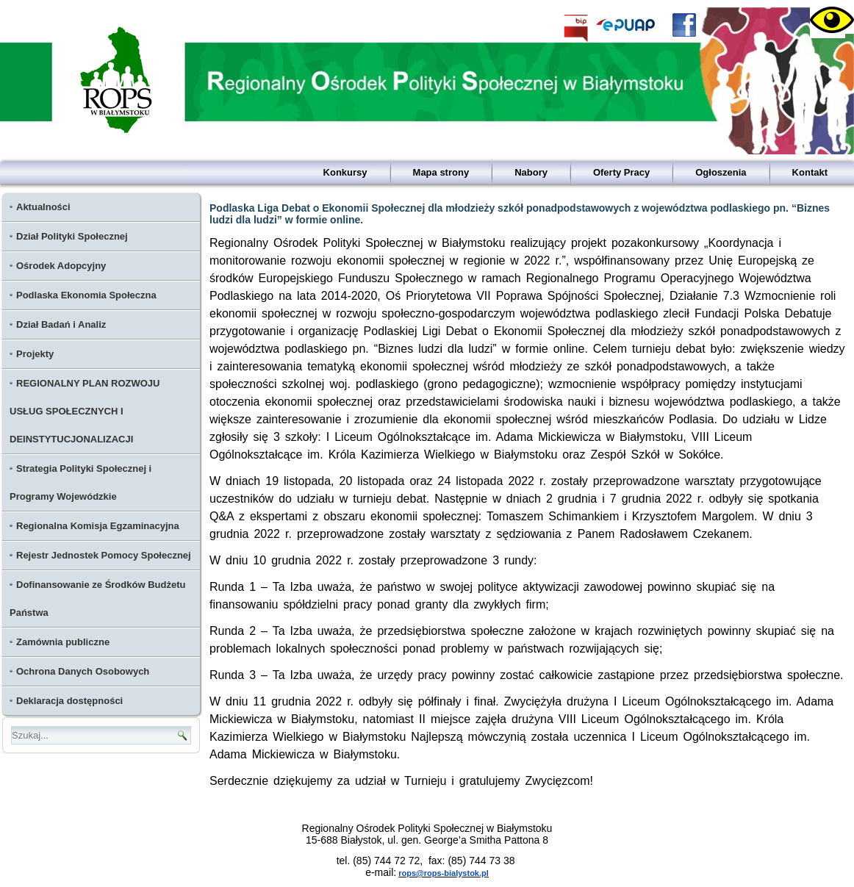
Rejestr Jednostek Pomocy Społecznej (103, 555)
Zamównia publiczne (63, 641)
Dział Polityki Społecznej (72, 236)
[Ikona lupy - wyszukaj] (182, 735)
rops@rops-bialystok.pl (443, 873)
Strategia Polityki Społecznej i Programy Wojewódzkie (80, 482)
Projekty (35, 353)
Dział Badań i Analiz (61, 324)
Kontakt (810, 172)
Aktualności (43, 206)
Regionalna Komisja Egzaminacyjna (97, 525)
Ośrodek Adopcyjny (61, 265)
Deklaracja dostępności (69, 700)
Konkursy (345, 172)
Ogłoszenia (720, 172)
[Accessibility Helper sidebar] (827, 20)
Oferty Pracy (621, 172)
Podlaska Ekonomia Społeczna (86, 295)
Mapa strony (441, 172)
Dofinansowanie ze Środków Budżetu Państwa (97, 598)
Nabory (531, 172)
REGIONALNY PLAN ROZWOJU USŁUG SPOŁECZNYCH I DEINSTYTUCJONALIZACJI (85, 411)
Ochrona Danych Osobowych (82, 671)
